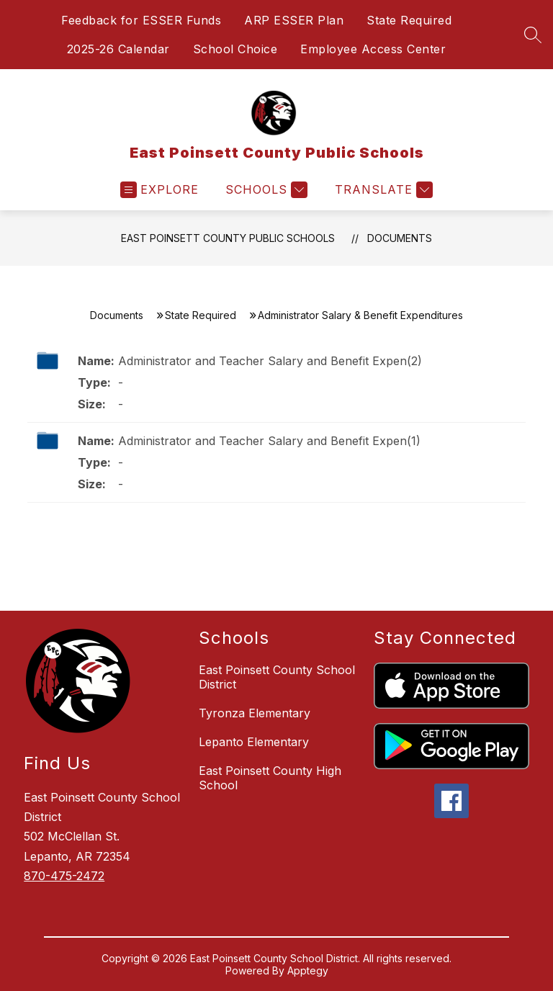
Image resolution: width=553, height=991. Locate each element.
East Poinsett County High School (270, 777)
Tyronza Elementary (254, 713)
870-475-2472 (64, 876)
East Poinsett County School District (277, 677)
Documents (399, 238)
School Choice (235, 49)
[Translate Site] (382, 190)
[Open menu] (159, 190)
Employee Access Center (373, 49)
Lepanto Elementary (254, 742)
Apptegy (307, 970)
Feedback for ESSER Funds (141, 20)
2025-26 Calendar (118, 49)
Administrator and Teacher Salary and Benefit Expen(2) (270, 361)
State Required (409, 20)
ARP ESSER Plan (293, 20)
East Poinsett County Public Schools (228, 238)
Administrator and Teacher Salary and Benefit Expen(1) (269, 441)
